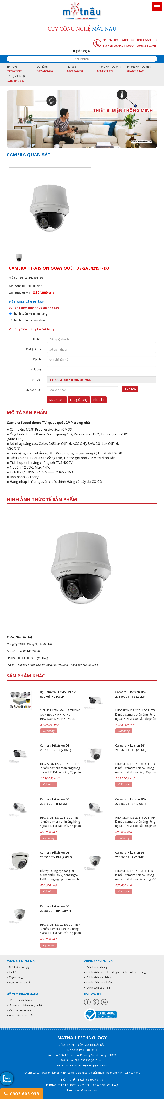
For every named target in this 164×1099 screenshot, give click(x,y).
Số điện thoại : (34, 349)
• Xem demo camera (19, 1010)
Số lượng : (36, 369)
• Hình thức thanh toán (20, 1015)
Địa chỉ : (38, 359)
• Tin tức (12, 972)
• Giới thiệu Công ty (18, 967)
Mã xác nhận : (34, 389)
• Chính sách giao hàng (97, 977)
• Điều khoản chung (95, 967)
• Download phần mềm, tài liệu (25, 1005)
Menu (157, 6)
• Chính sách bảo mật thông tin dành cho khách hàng (115, 972)
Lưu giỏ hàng (78, 400)
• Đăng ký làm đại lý (18, 982)
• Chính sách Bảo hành (97, 987)
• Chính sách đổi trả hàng (98, 982)
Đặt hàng (48, 731)
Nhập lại (98, 400)
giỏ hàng (82, 51)
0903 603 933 (21, 1094)
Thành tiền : (35, 379)
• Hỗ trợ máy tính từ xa (20, 1000)
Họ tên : (38, 339)
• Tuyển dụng (15, 977)
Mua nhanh (56, 400)
